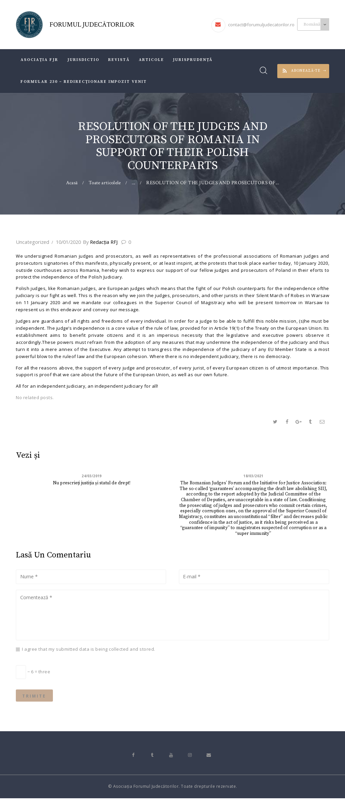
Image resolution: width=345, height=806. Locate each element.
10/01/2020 (66, 242)
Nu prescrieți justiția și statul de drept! (91, 484)
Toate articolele (104, 183)
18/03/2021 (253, 476)
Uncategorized (32, 242)
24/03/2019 (92, 476)
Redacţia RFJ (100, 242)
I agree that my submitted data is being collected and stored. (88, 654)
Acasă (71, 183)
